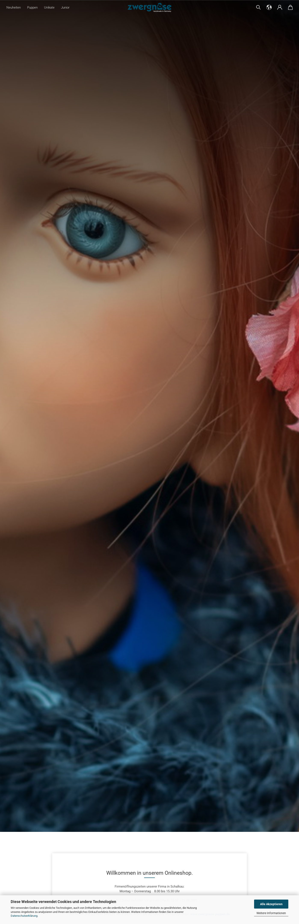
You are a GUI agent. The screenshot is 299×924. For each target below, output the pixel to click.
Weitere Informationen (271, 913)
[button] (269, 7)
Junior (65, 7)
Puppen (32, 7)
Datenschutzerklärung (24, 915)
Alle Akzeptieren (271, 904)
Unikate (49, 7)
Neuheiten (13, 7)
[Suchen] (258, 7)
